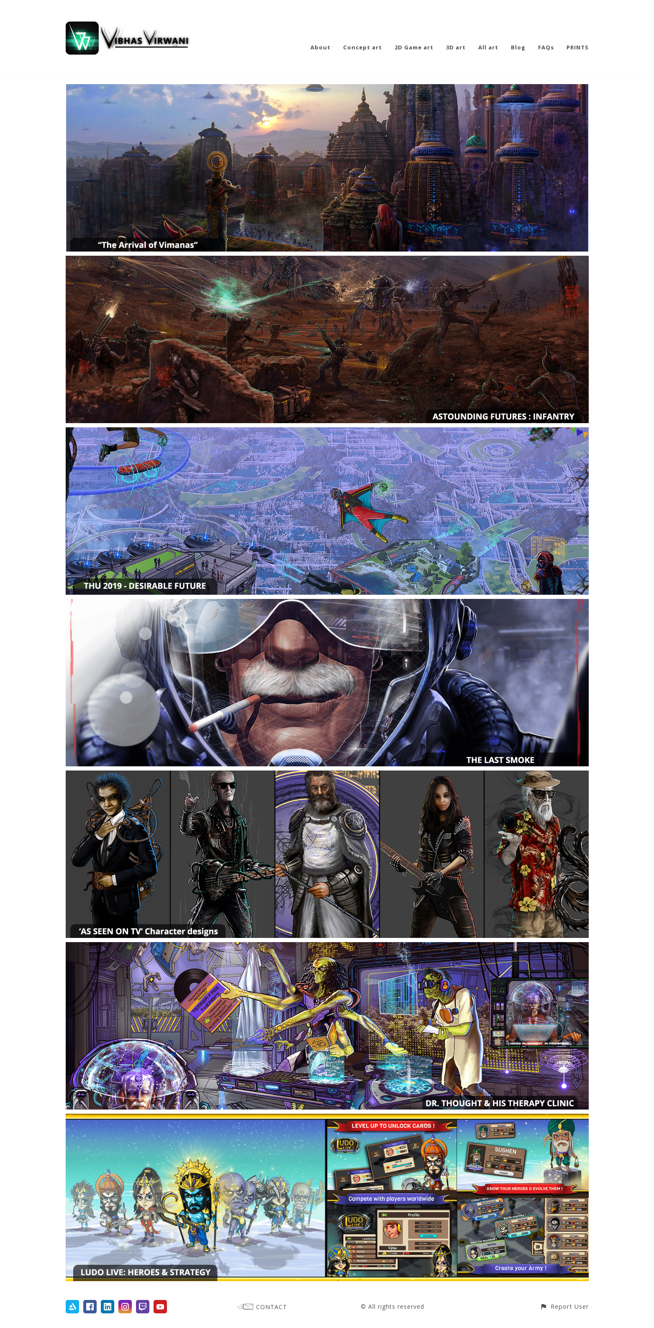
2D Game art (414, 47)
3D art (456, 47)
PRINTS (578, 47)
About (320, 47)
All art (488, 47)
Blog (518, 47)
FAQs (546, 47)
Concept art (362, 47)
